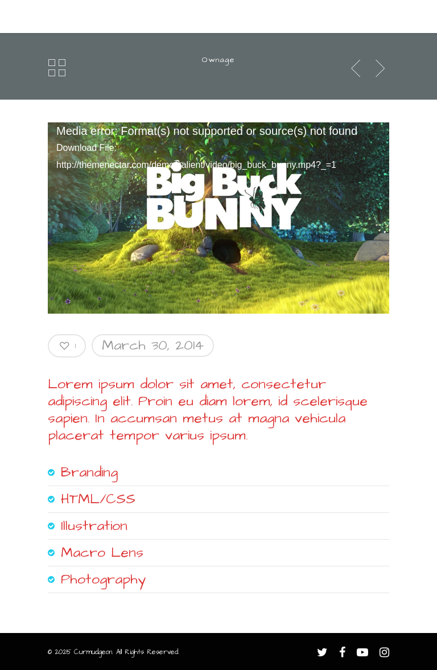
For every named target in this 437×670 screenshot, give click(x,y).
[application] (218, 218)
